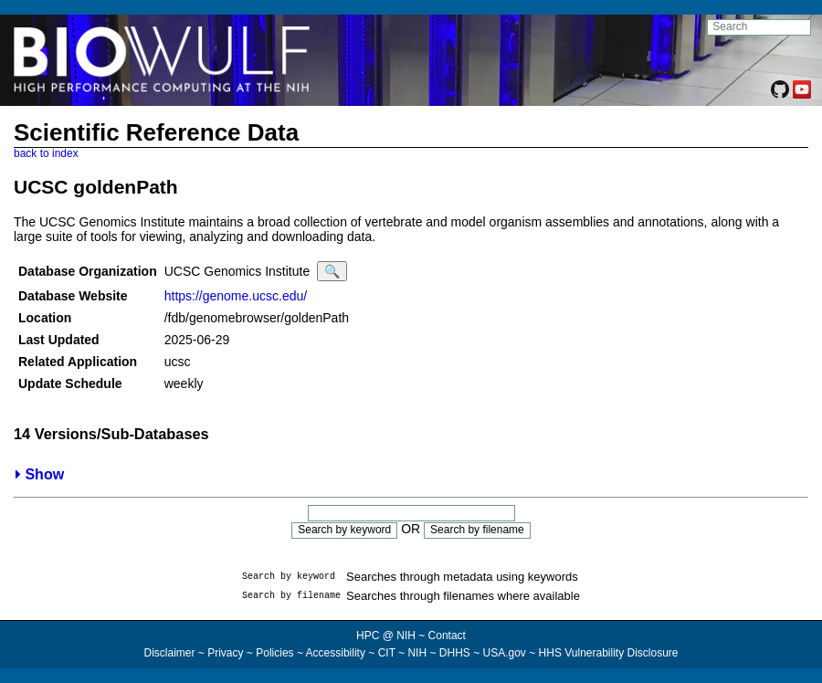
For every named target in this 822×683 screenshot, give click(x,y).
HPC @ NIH (387, 635)
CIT (386, 652)
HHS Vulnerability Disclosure (609, 652)
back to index (46, 153)
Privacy (225, 652)
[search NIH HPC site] (759, 27)
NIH (417, 652)
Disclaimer (169, 652)
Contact (447, 635)
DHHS (454, 652)
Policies (274, 652)
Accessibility (335, 652)
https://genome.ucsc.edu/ (235, 296)
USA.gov (504, 652)
